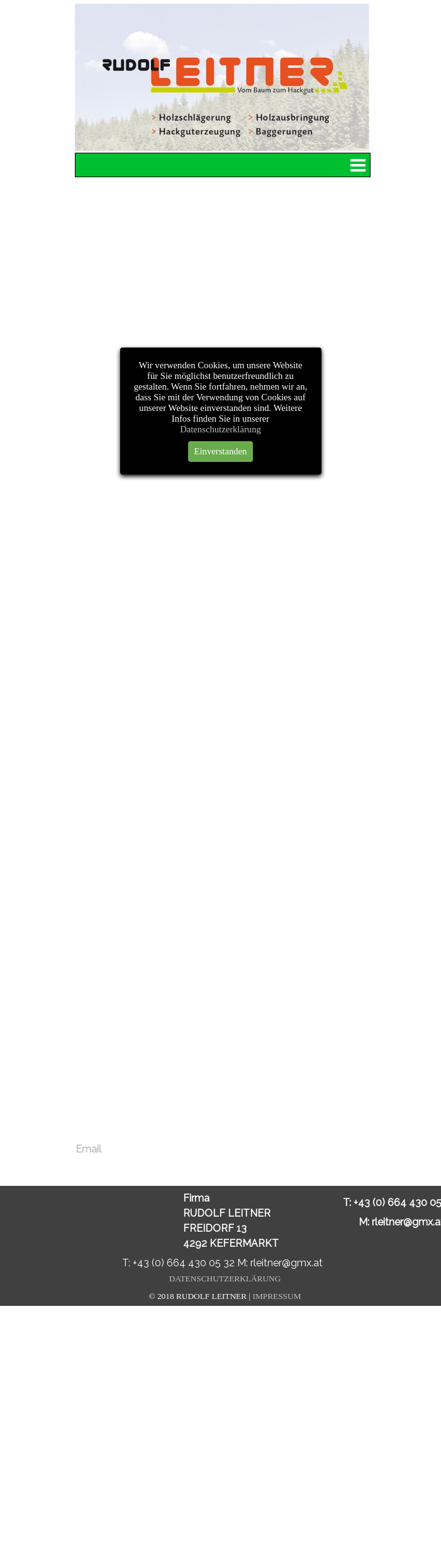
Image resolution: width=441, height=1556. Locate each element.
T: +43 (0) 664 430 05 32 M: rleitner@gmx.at (222, 1263)
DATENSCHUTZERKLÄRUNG (225, 1278)
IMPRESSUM (276, 1296)
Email (88, 1149)
